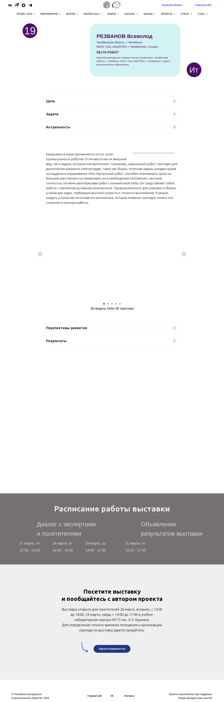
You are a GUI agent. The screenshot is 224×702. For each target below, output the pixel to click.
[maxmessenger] (23, 5)
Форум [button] (71, 13)
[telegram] (30, 5)
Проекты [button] (167, 13)
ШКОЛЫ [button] (148, 13)
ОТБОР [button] (185, 13)
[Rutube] (17, 5)
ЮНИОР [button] (112, 13)
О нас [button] (201, 13)
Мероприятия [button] (49, 13)
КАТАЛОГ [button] (130, 13)
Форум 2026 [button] (91, 13)
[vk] (10, 5)
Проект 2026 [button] (24, 13)
